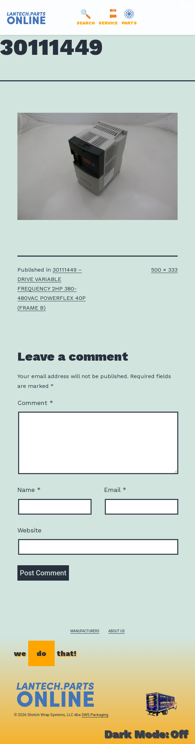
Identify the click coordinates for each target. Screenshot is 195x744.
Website (29, 530)
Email (115, 489)
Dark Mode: (146, 733)
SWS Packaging (94, 715)
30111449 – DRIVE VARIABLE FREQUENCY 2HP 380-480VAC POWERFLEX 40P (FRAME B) (51, 288)
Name (29, 489)
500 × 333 (164, 269)
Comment (35, 402)
